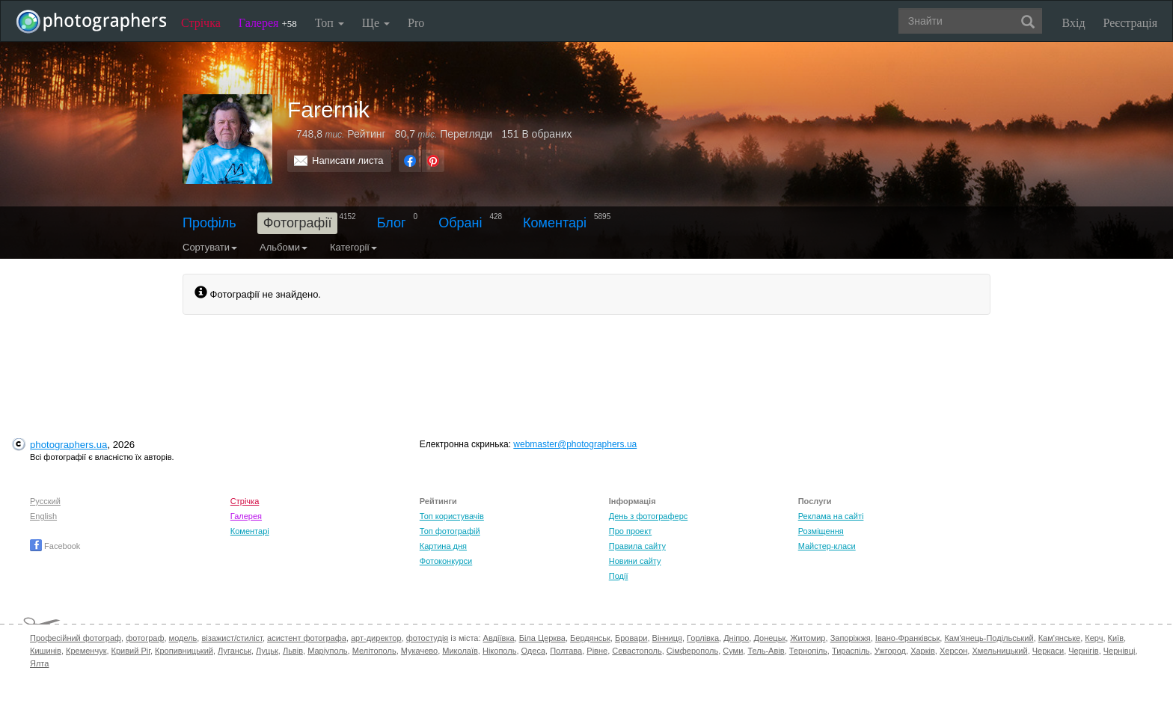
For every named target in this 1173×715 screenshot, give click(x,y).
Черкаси (1048, 650)
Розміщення (821, 531)
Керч (1094, 637)
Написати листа (348, 160)
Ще (376, 22)
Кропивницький (184, 650)
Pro (416, 22)
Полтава (566, 650)
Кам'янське (1059, 637)
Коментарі (554, 222)
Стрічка (201, 22)
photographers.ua (68, 444)
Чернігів (1083, 650)
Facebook (55, 545)
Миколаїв (460, 650)
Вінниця (667, 637)
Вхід (1073, 22)
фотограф (145, 637)
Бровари (631, 637)
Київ (1116, 637)
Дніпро (736, 637)
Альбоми (283, 247)
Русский (45, 501)
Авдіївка (499, 637)
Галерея (268, 22)
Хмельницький (999, 650)
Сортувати (210, 247)
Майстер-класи (827, 545)
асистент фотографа (306, 637)
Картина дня (443, 545)
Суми (733, 650)
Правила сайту (637, 545)
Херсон (953, 650)
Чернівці (1119, 650)
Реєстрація (1130, 22)
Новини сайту (635, 560)
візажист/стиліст (231, 637)
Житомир (807, 637)
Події (618, 575)
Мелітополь (374, 650)
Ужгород (890, 650)
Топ (329, 22)
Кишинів (45, 650)
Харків (922, 650)
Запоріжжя (850, 637)
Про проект (630, 531)
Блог (391, 222)
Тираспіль (851, 650)
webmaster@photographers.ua (575, 444)
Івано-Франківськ (907, 637)
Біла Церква (542, 637)
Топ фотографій (450, 531)
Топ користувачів (452, 516)
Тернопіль (808, 650)
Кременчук (86, 650)
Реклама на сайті (831, 516)
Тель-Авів (765, 650)
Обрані (460, 222)
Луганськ (234, 650)
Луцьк (267, 650)
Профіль (209, 222)
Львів (293, 650)
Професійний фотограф (75, 637)
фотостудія (427, 637)
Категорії (353, 247)
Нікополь (499, 650)
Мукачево (419, 650)
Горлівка (703, 637)
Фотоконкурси (446, 560)
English (43, 516)
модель (183, 637)
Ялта (39, 663)
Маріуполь (327, 650)
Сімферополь (692, 650)
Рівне (596, 650)
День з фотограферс (648, 516)
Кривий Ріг (130, 650)
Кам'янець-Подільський (988, 637)
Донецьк (769, 637)
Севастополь (636, 650)
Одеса (533, 650)
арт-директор (376, 637)
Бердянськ (590, 637)
